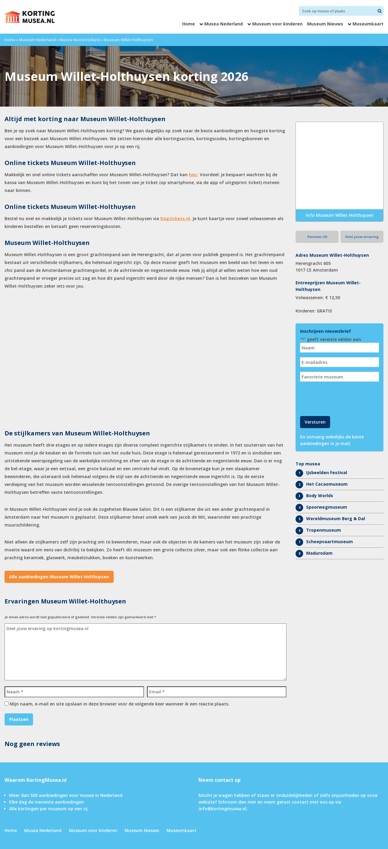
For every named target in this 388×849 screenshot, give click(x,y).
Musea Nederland (223, 24)
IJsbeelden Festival (326, 472)
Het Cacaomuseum (327, 484)
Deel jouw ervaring (362, 236)
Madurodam (319, 553)
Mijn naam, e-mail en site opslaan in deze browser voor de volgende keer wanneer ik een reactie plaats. (119, 704)
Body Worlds (319, 495)
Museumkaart (368, 24)
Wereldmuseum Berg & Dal (335, 518)
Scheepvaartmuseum (329, 541)
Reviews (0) (317, 236)
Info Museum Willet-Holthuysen (339, 215)
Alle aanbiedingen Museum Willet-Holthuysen (59, 577)
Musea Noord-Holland (79, 39)
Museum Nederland (37, 39)
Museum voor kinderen (277, 24)
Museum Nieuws (325, 24)
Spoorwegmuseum (326, 507)
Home (188, 24)
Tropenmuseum (323, 530)
